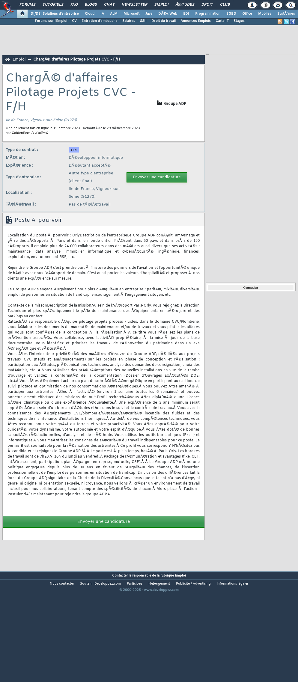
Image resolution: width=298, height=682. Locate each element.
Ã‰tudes (185, 4)
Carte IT (222, 21)
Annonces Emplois (195, 21)
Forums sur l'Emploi (51, 21)
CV (74, 21)
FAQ (74, 4)
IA (102, 14)
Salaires (128, 21)
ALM (114, 14)
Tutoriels (53, 4)
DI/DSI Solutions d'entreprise (55, 14)
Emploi (161, 4)
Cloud (89, 14)
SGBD (231, 14)
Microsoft (131, 14)
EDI (186, 14)
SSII (143, 21)
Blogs (90, 4)
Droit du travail (163, 21)
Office (247, 14)
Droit (207, 4)
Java (148, 14)
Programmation (207, 14)
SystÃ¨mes (286, 14)
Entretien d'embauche (100, 21)
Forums (27, 4)
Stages (239, 21)
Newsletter (134, 4)
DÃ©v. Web (167, 14)
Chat (109, 4)
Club (224, 4)
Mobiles (264, 14)
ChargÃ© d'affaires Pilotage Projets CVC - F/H (76, 59)
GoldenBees (21, 133)
